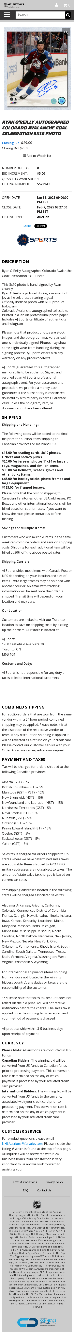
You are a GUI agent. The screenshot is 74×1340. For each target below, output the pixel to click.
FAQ (25, 1190)
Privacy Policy (54, 1182)
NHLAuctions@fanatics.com (22, 1143)
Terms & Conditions (24, 1182)
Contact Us (44, 1190)
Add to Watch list (37, 156)
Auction (43, 217)
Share (27, 226)
